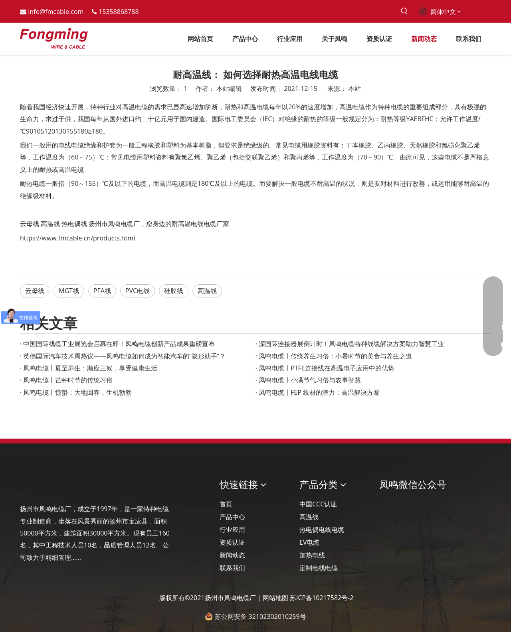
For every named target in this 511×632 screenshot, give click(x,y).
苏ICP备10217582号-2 (322, 597)
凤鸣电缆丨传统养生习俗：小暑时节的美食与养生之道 (335, 356)
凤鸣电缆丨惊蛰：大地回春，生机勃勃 (77, 392)
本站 (354, 88)
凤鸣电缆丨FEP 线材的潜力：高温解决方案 (319, 392)
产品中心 (232, 516)
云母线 (29, 223)
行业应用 (232, 529)
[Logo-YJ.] (26, 484)
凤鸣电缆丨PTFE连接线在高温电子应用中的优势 (326, 368)
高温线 (50, 223)
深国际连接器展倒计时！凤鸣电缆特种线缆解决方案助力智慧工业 (351, 343)
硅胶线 (173, 290)
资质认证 (232, 542)
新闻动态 (232, 555)
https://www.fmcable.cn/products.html (77, 238)
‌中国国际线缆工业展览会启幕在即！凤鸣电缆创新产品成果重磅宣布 (119, 343)
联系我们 (232, 567)
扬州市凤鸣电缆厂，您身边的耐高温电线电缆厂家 (159, 223)
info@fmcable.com (55, 11)
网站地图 (275, 597)
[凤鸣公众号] (385, 505)
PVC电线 (137, 290)
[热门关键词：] (404, 11)
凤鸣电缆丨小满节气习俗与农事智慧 (310, 380)
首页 (226, 504)
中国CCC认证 (318, 504)
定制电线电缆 (318, 567)
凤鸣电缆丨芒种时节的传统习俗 (68, 380)
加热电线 (312, 555)
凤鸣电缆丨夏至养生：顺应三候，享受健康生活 (90, 368)
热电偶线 (74, 223)
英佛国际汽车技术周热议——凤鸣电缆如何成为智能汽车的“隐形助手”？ (124, 356)
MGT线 (69, 290)
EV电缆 (309, 542)
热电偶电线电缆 (321, 529)
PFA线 (102, 290)
